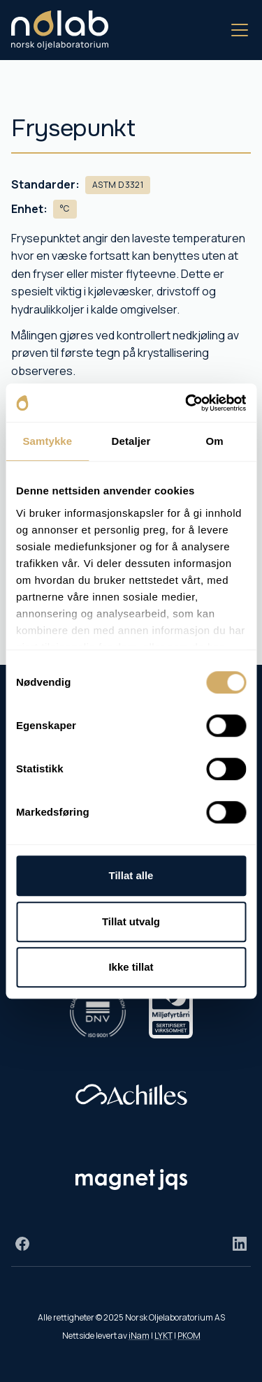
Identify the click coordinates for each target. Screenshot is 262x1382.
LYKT (163, 1335)
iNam (139, 1335)
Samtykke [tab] (47, 441)
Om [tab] (215, 441)
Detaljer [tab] (131, 441)
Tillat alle (131, 875)
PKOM (189, 1335)
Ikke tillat (130, 967)
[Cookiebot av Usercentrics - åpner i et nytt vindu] (186, 403)
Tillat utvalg (131, 921)
